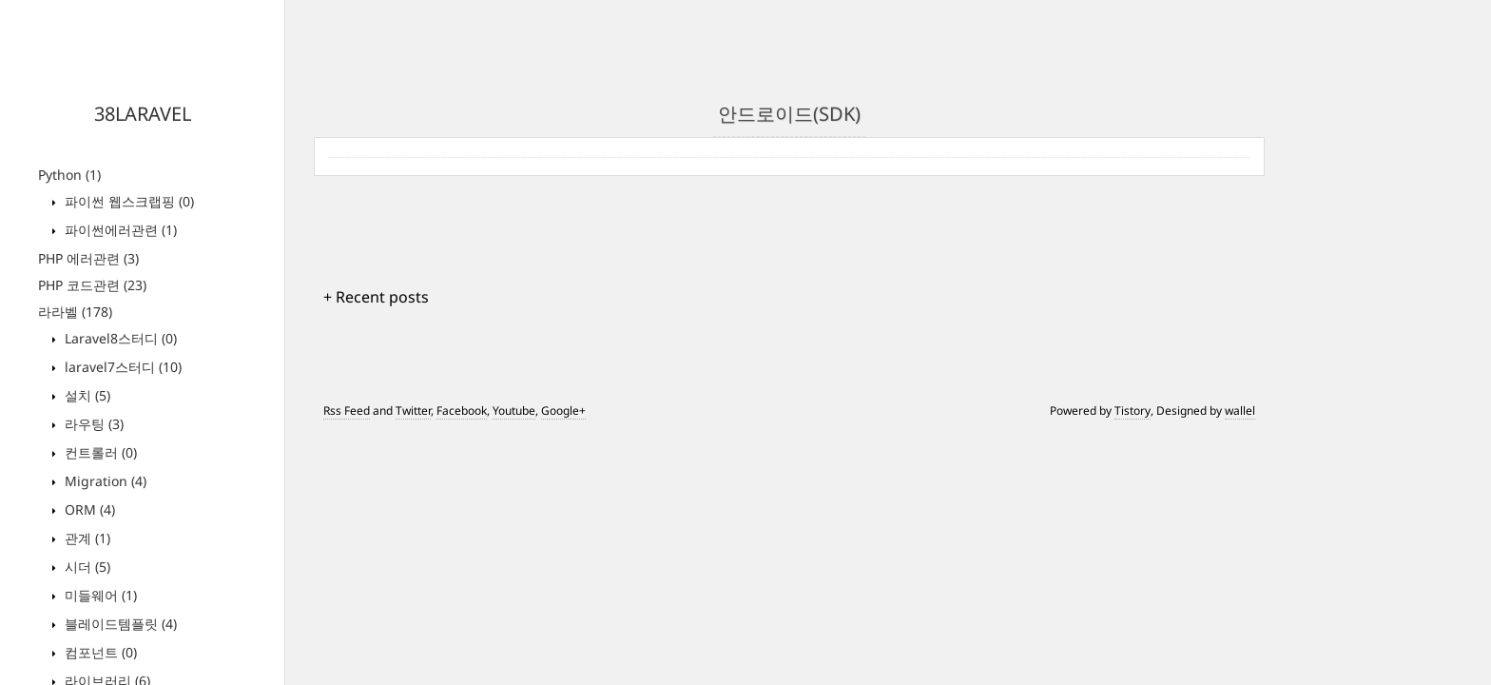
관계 (85, 538)
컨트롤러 (99, 452)
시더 (85, 567)
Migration (103, 481)
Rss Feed (346, 410)
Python (69, 175)
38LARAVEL (142, 114)
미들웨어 (99, 595)
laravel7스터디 (121, 367)
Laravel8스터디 (119, 338)
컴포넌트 (99, 652)
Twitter (413, 410)
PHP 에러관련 (88, 258)
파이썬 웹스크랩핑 (127, 201)
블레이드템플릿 (119, 624)
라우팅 (92, 424)
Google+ (563, 410)
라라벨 (75, 312)
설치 (85, 395)
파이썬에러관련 (119, 230)
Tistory (1132, 410)
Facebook (461, 410)
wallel (1240, 410)
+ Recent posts (376, 296)
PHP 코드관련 (92, 285)
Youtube (514, 410)
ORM (88, 509)
